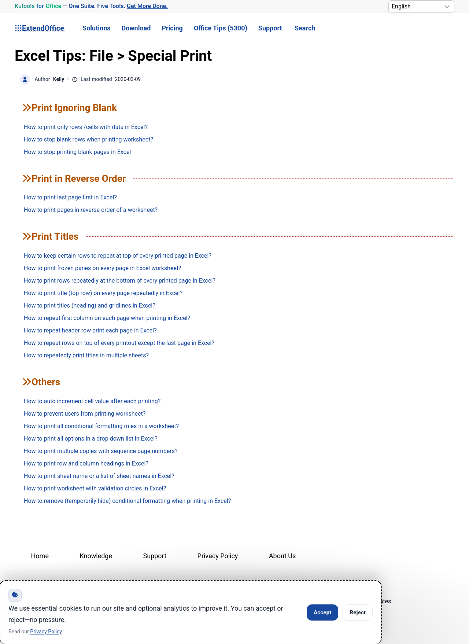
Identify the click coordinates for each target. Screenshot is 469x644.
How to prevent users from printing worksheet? (84, 413)
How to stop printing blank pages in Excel (77, 151)
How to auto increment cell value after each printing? (92, 401)
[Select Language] (421, 6)
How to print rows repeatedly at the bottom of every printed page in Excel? (119, 280)
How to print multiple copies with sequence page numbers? (101, 451)
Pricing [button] (172, 28)
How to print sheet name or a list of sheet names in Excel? (99, 475)
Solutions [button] (96, 28)
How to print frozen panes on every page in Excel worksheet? (102, 268)
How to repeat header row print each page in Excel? (90, 330)
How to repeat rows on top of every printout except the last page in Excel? (119, 342)
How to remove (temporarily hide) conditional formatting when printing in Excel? (127, 500)
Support (270, 28)
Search (305, 28)
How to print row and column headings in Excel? (86, 463)
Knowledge (96, 556)
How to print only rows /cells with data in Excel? (86, 127)
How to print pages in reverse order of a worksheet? (91, 209)
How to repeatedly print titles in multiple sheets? (86, 355)
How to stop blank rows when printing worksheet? (88, 139)
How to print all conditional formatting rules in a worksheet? (101, 426)
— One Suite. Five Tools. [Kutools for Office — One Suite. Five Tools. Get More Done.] (91, 6)
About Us (282, 556)
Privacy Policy (217, 556)
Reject (358, 612)
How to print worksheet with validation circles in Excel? (95, 488)
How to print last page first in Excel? (70, 197)
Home (40, 556)
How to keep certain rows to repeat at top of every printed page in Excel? (117, 255)
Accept (322, 612)
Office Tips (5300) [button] (220, 28)
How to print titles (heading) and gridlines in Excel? (89, 305)
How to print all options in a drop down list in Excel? (91, 438)
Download (136, 28)
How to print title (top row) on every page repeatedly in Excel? (103, 293)
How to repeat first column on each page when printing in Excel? (107, 317)
